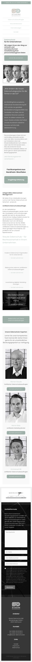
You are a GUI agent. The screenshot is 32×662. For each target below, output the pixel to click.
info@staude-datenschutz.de (16, 634)
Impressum (16, 645)
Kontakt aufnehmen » (16, 389)
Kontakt (16, 32)
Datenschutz (16, 647)
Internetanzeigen (16, 28)
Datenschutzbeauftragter (16, 19)
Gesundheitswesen (16, 23)
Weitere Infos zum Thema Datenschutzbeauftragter (16, 319)
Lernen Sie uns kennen (16, 58)
